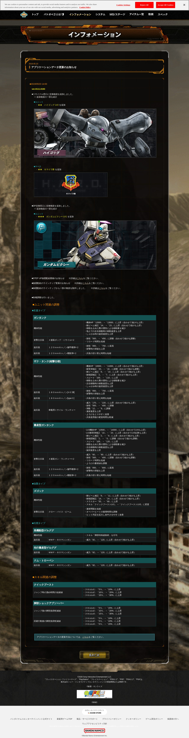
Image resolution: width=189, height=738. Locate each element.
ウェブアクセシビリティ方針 (94, 724)
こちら (80, 278)
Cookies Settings (123, 4)
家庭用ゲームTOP (64, 719)
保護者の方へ (173, 719)
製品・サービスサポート (87, 719)
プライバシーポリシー (111, 719)
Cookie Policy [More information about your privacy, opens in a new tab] (85, 7)
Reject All (144, 4)
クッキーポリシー (133, 719)
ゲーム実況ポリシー (154, 719)
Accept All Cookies (165, 4)
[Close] (184, 4)
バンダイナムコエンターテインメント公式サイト (31, 719)
